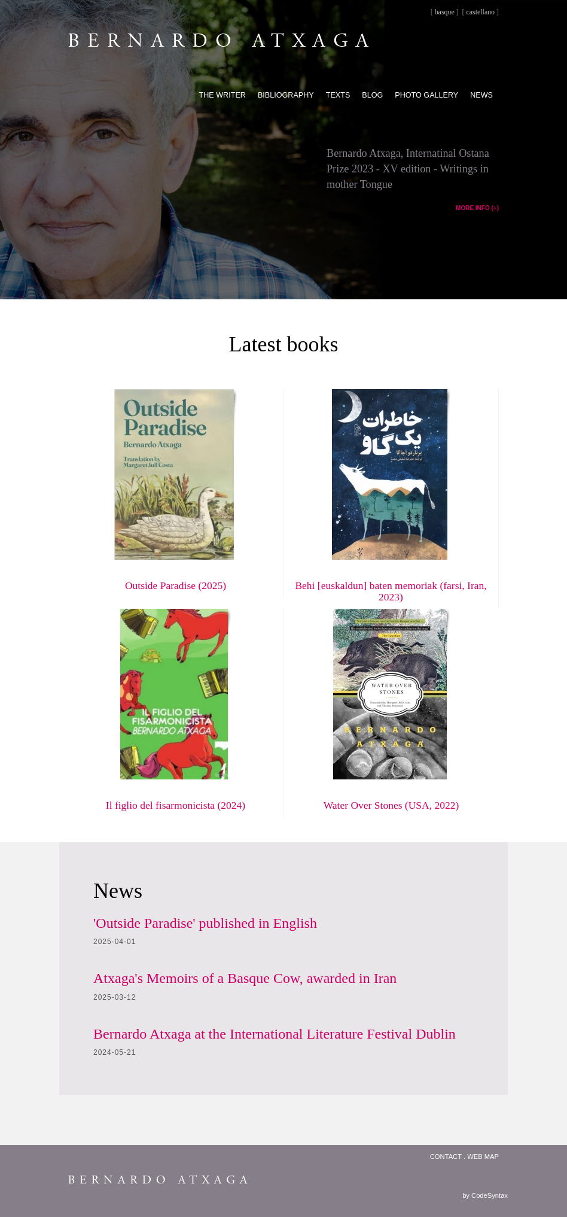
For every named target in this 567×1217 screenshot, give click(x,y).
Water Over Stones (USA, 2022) (391, 805)
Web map (483, 1156)
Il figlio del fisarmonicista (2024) (175, 805)
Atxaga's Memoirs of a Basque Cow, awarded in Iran (245, 978)
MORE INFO (473, 208)
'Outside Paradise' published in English (205, 923)
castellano (481, 12)
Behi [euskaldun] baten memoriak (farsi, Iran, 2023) (390, 591)
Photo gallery (426, 95)
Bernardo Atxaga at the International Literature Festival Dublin (274, 1034)
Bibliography (286, 95)
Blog (372, 95)
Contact (446, 1156)
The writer (222, 95)
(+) (495, 208)
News (481, 95)
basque (445, 12)
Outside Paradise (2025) (175, 585)
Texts (338, 95)
